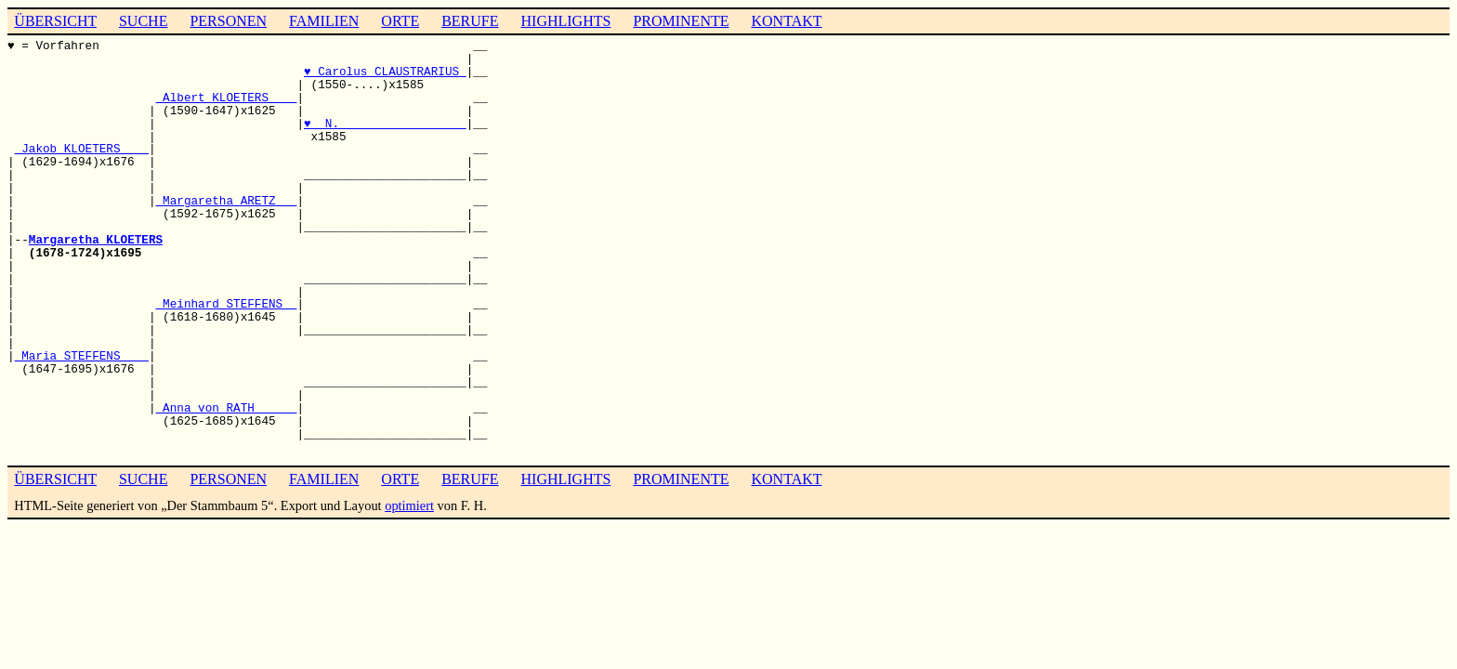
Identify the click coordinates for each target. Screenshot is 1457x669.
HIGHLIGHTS (566, 21)
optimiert (409, 505)
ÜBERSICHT (55, 21)
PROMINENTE (680, 21)
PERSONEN (228, 21)
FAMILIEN (324, 21)
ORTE (400, 21)
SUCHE (143, 21)
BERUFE (469, 21)
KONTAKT (786, 21)
